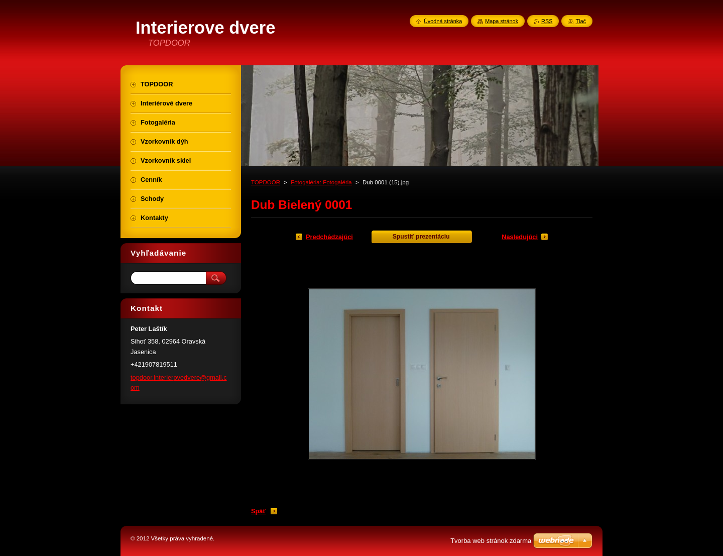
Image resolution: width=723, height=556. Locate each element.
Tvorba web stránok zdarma (490, 540)
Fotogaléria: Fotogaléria (321, 182)
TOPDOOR (265, 182)
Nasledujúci (520, 237)
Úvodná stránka (443, 21)
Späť (258, 511)
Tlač (580, 21)
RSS (546, 21)
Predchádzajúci (329, 237)
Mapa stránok (501, 21)
